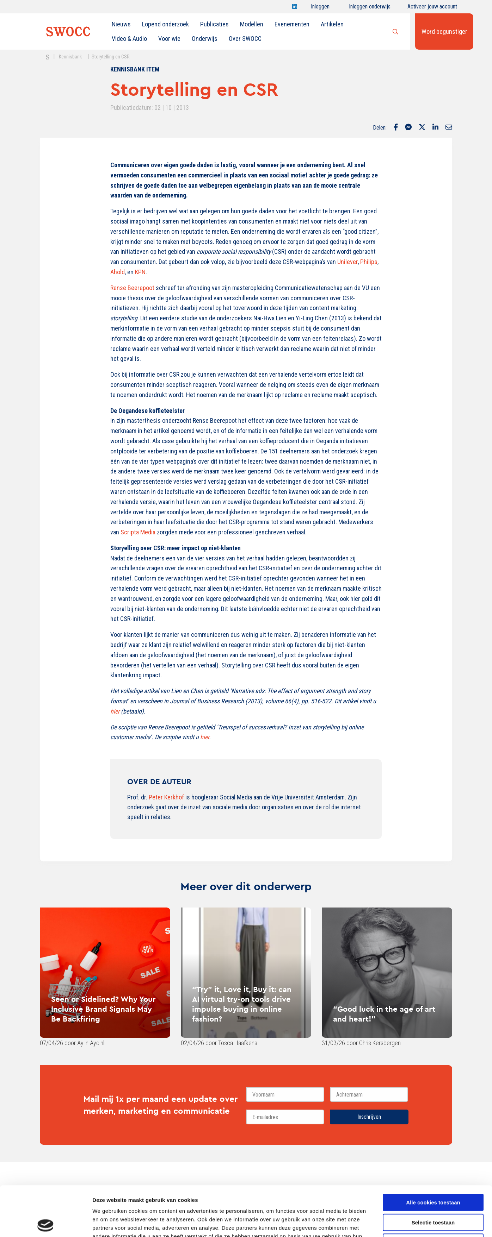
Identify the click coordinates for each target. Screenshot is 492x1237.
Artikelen (332, 24)
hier (204, 737)
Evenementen (292, 24)
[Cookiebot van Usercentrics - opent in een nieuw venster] (45, 1223)
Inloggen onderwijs (369, 8)
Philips (368, 261)
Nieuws (121, 24)
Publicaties (214, 24)
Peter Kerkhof (166, 797)
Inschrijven (369, 1116)
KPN (140, 272)
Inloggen (320, 8)
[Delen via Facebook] (396, 128)
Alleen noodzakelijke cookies (433, 1192)
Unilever (347, 261)
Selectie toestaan (433, 1172)
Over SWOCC (245, 38)
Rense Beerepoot (132, 287)
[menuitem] (121, 24)
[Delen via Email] (448, 128)
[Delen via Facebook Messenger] (408, 128)
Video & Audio (129, 38)
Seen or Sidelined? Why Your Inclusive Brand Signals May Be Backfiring (103, 1009)
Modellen (251, 24)
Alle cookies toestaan (433, 1152)
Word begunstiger (444, 31)
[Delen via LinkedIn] (435, 128)
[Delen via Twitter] (422, 128)
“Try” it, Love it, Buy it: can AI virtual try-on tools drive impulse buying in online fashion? (241, 1004)
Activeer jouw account (432, 8)
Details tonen (381, 1223)
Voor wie (169, 38)
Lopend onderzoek (165, 24)
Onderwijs (204, 38)
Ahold (117, 272)
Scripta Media (138, 532)
